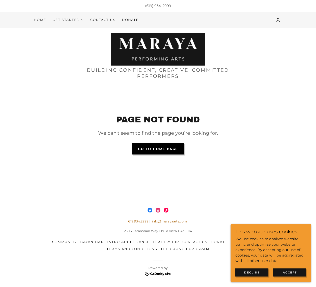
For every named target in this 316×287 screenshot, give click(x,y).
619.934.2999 (138, 221)
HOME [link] (40, 20)
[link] (158, 49)
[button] (68, 20)
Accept (290, 278)
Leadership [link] (166, 242)
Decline (252, 278)
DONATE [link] (130, 20)
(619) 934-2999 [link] (158, 6)
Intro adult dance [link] (128, 242)
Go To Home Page (158, 149)
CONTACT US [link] (102, 20)
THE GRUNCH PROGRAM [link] (185, 249)
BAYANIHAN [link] (92, 242)
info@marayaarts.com (169, 221)
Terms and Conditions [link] (132, 249)
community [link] (64, 242)
